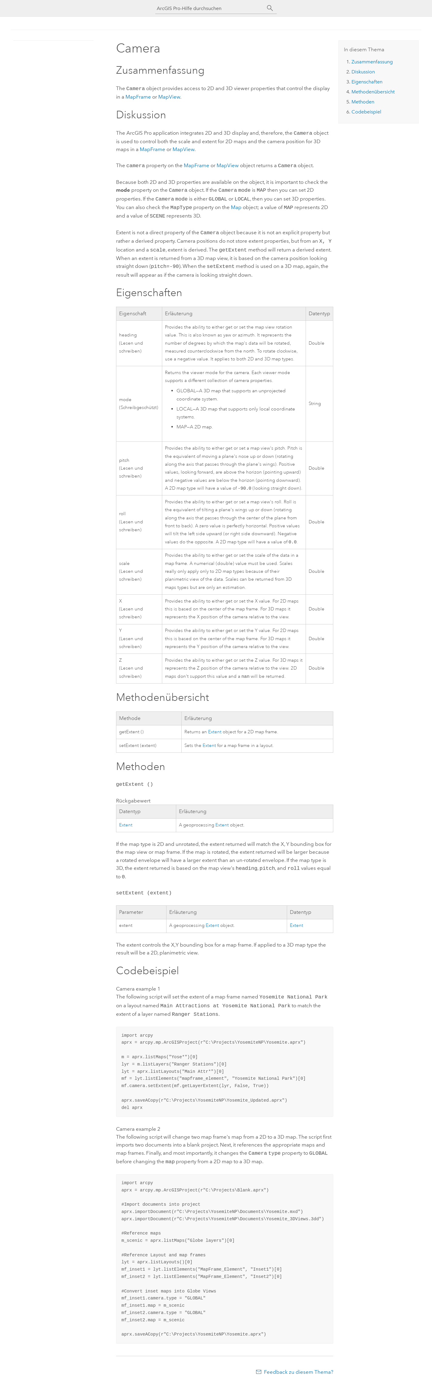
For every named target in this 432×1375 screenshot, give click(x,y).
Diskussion (363, 72)
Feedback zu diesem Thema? (298, 1363)
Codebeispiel (366, 112)
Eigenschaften (366, 82)
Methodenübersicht (373, 92)
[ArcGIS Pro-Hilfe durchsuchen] (210, 8)
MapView (169, 96)
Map (236, 204)
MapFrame (138, 96)
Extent (214, 727)
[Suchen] (270, 8)
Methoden (362, 102)
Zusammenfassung (372, 62)
